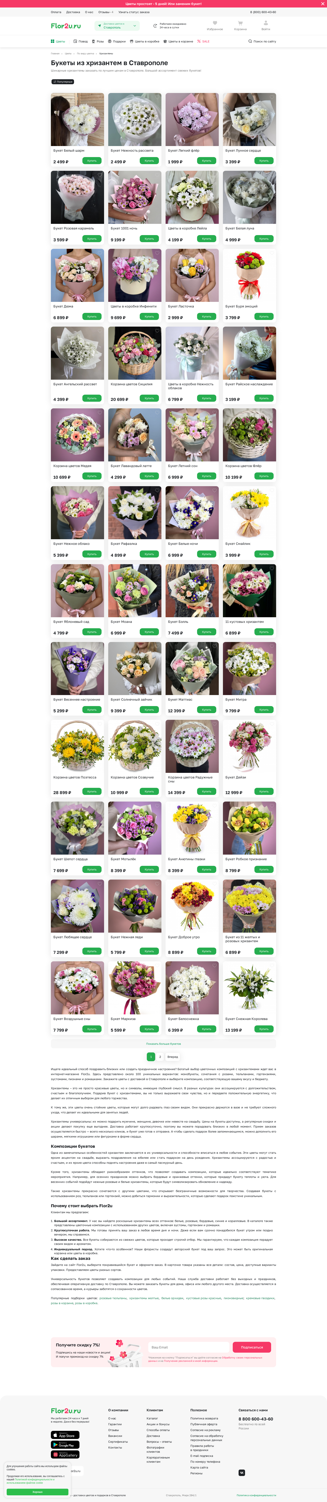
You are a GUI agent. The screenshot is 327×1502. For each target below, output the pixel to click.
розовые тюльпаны (113, 1298)
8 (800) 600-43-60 (263, 12)
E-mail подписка (201, 1455)
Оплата (56, 12)
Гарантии (115, 1424)
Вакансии (115, 1436)
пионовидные (233, 1298)
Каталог (152, 1418)
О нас (89, 12)
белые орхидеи (172, 1298)
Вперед (172, 1056)
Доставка (73, 12)
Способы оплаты (158, 1430)
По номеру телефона (205, 1461)
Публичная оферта (203, 1424)
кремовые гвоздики (260, 1298)
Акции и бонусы (158, 1424)
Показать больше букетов (163, 1043)
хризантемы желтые (144, 1298)
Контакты (115, 1447)
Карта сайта (199, 1467)
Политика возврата (204, 1418)
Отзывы (105, 12)
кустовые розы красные (203, 1298)
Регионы (196, 1473)
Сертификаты (118, 1441)
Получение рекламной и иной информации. (191, 1360)
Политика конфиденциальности (256, 1495)
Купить (92, 160)
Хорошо (38, 1492)
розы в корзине (62, 1303)
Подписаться (252, 1347)
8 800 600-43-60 (256, 1418)
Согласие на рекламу (205, 1430)
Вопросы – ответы (159, 1441)
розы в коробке (86, 1303)
